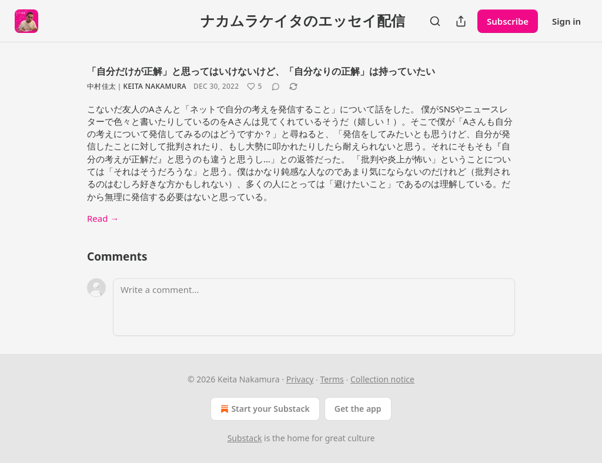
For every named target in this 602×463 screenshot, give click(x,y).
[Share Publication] (461, 21)
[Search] (435, 21)
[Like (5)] (254, 86)
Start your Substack (263, 408)
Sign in (566, 21)
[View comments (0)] (275, 86)
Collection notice (382, 379)
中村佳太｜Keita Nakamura (136, 86)
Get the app (358, 408)
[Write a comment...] (313, 307)
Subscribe (508, 21)
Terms (332, 379)
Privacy (300, 379)
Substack (245, 438)
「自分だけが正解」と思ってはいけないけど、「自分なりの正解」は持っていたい (261, 71)
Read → (103, 218)
